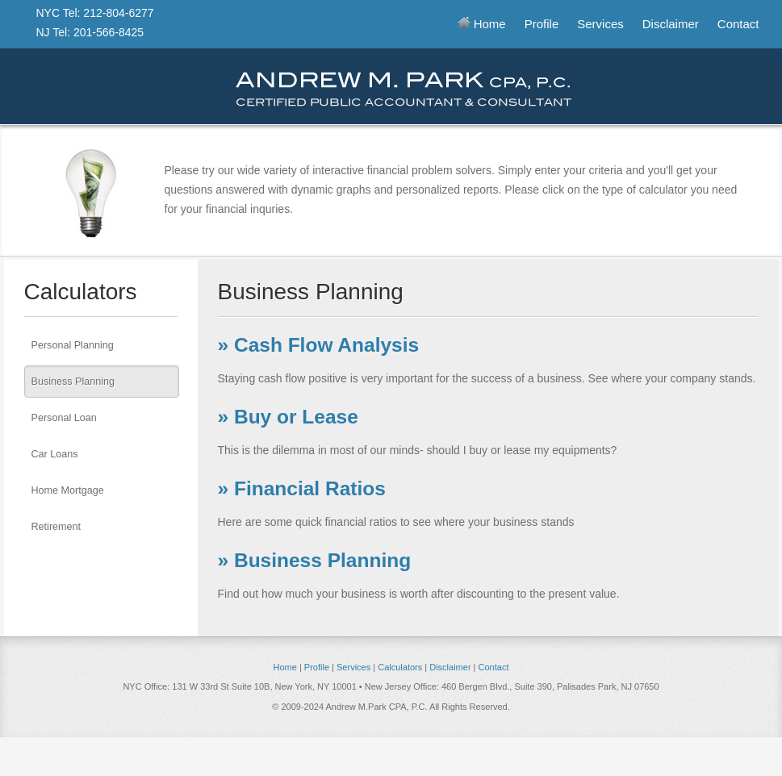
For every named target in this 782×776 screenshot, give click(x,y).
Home (482, 23)
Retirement (56, 526)
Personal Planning (72, 345)
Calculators (400, 667)
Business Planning (73, 381)
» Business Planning (315, 560)
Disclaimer (670, 24)
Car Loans (54, 454)
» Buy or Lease (288, 417)
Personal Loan (64, 417)
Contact (738, 24)
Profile (542, 24)
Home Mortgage (67, 490)
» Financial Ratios (302, 488)
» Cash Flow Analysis (319, 345)
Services (600, 24)
